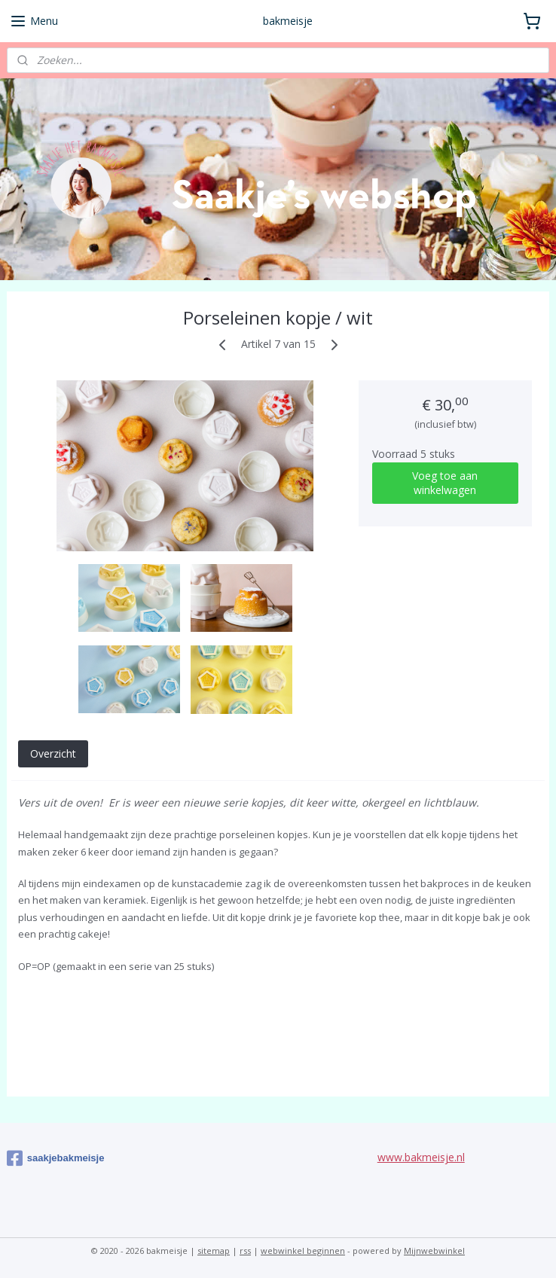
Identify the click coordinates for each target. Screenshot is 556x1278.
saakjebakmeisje (56, 1158)
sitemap (213, 1250)
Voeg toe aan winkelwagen (445, 483)
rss (245, 1250)
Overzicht (53, 753)
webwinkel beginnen (303, 1250)
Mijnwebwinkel (434, 1250)
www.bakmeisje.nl (421, 1157)
